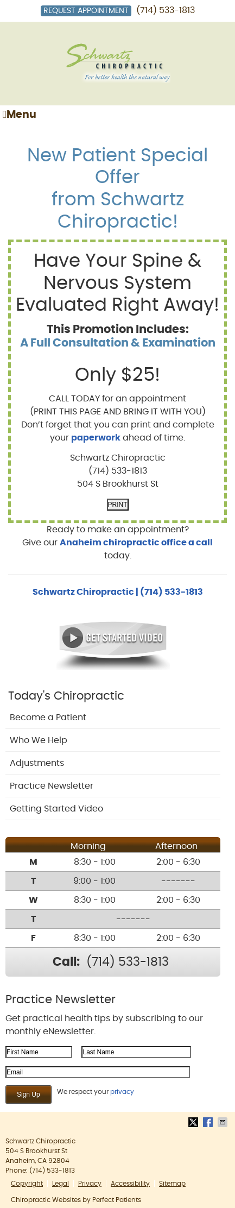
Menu (19, 114)
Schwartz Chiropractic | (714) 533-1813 (118, 592)
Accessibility (130, 1183)
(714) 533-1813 (165, 10)
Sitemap (172, 1183)
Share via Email (224, 1122)
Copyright (27, 1183)
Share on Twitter (194, 1122)
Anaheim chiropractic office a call (136, 542)
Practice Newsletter (51, 786)
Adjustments (37, 763)
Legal (60, 1183)
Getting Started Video (56, 808)
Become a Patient (48, 717)
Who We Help (38, 740)
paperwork (95, 437)
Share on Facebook (209, 1122)
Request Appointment (86, 11)
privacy (122, 1092)
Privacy (89, 1183)
